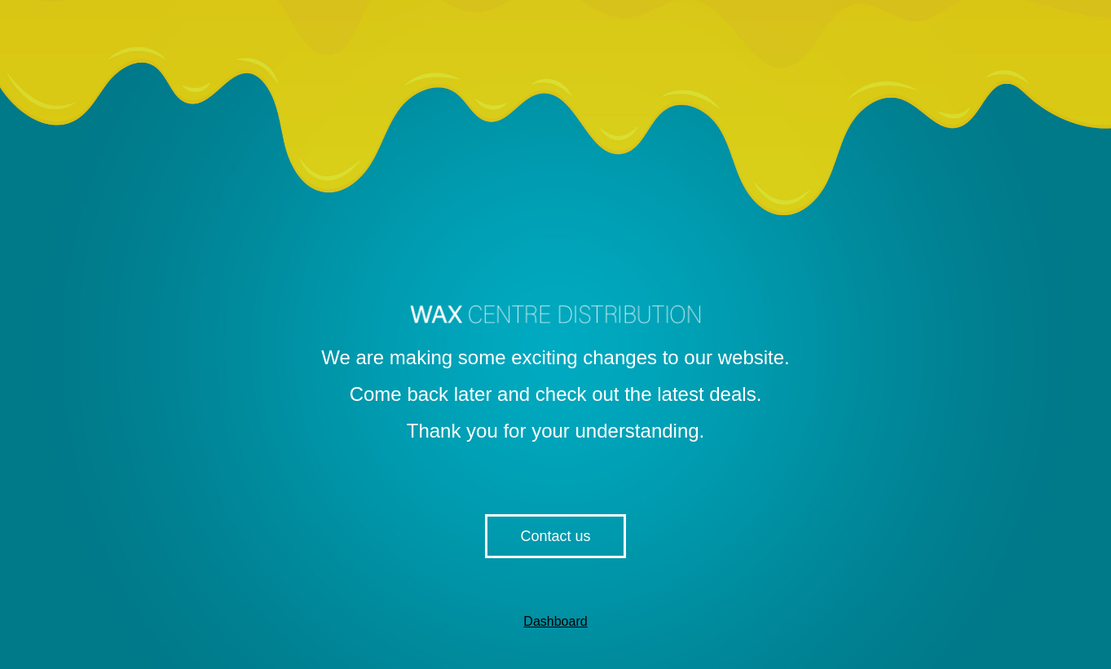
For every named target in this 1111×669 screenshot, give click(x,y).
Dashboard (555, 621)
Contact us (555, 536)
